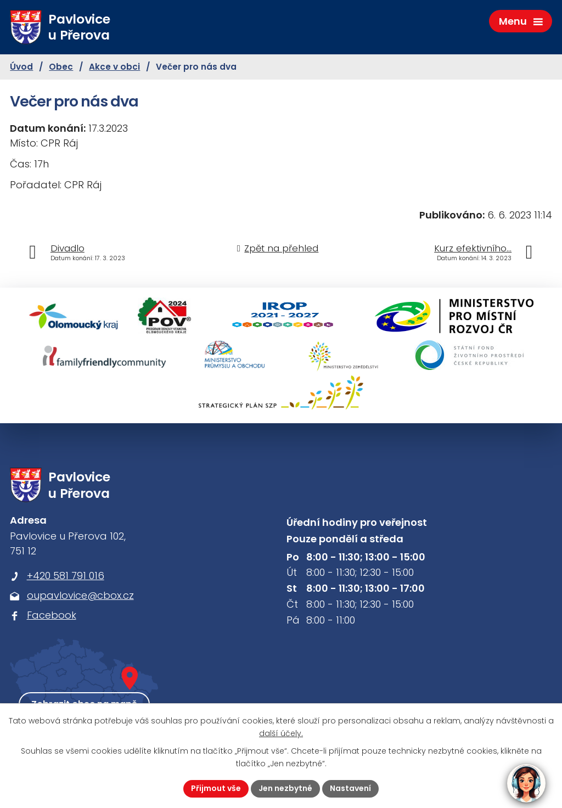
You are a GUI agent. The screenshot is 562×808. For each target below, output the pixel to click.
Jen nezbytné (285, 788)
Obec (61, 66)
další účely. (281, 733)
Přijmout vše (216, 788)
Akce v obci (114, 66)
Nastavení (350, 788)
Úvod (21, 66)
